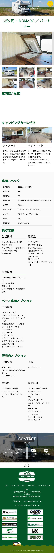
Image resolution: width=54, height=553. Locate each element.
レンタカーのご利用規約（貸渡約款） (26, 505)
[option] (27, 48)
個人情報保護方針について (31, 501)
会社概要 (15, 501)
